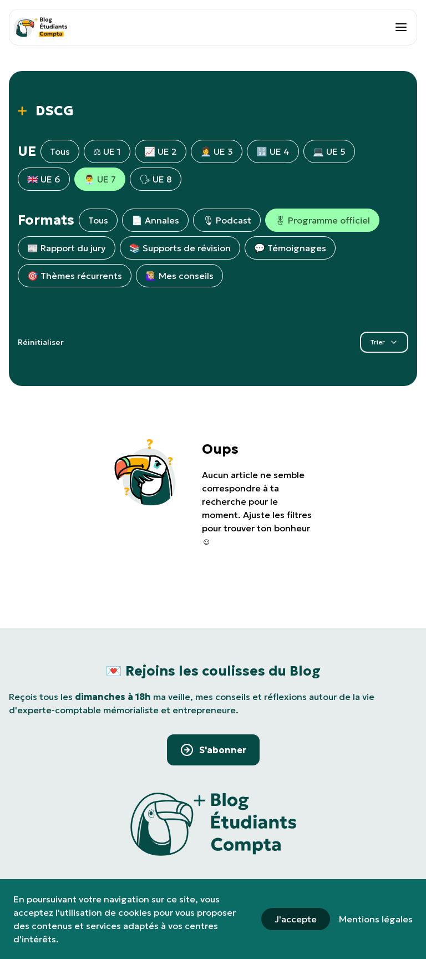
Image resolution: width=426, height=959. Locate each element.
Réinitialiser (41, 342)
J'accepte (296, 919)
